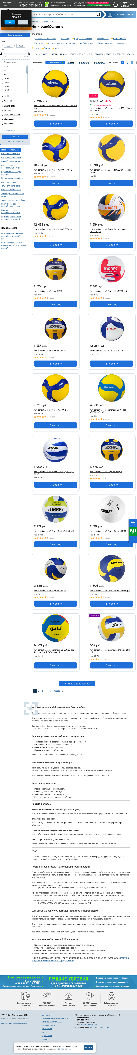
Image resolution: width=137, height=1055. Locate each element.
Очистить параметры (15, 141)
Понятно (88, 1048)
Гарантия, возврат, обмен (52, 1022)
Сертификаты (66, 5)
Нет (23, 22)
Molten (72, 54)
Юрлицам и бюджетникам (98, 3)
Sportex (99, 54)
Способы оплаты (48, 1025)
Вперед (56, 691)
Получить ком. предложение (99, 5)
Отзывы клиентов (78, 5)
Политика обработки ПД (18, 1023)
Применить (15, 137)
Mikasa (63, 54)
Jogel (45, 54)
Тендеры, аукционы (79, 3)
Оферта (4, 1023)
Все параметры (8, 130)
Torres (120, 54)
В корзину (56, 123)
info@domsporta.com (89, 1025)
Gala (37, 54)
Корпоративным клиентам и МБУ (55, 1018)
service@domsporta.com (99, 1027)
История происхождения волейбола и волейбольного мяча (14, 236)
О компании (56, 3)
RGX (90, 54)
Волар (130, 54)
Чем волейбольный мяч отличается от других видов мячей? (13, 245)
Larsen (54, 54)
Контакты (54, 5)
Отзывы (45, 1032)
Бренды (45, 1039)
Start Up (110, 54)
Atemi (6, 67)
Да (9, 22)
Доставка (64, 3)
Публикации (47, 1036)
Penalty (82, 54)
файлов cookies (64, 1049)
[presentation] (34, 54)
